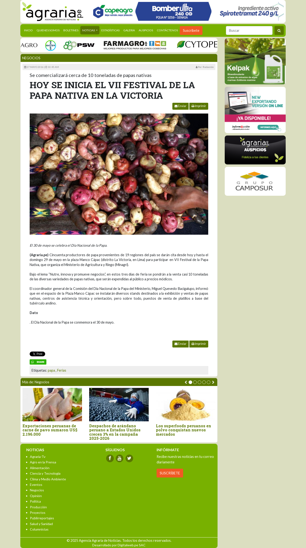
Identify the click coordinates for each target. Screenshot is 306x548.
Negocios (31, 58)
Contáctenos (167, 30)
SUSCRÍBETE (170, 473)
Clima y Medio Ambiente (48, 479)
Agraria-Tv (37, 457)
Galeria (129, 30)
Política (35, 501)
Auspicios (146, 30)
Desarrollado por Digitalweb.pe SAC (119, 545)
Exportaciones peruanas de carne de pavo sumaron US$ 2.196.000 (49, 430)
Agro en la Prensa (43, 462)
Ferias (61, 370)
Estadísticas (110, 30)
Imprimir (198, 106)
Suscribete (191, 30)
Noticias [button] (88, 30)
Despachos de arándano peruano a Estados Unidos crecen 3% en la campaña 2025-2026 (115, 432)
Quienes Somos (48, 30)
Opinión (36, 496)
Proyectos (37, 512)
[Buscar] (249, 30)
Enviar (180, 106)
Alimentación (39, 468)
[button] (190, 382)
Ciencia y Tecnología (45, 473)
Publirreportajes (42, 518)
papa (51, 370)
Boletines (70, 30)
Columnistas (39, 529)
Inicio (29, 30)
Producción (38, 507)
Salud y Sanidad (41, 524)
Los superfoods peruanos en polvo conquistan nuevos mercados (183, 430)
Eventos (36, 485)
